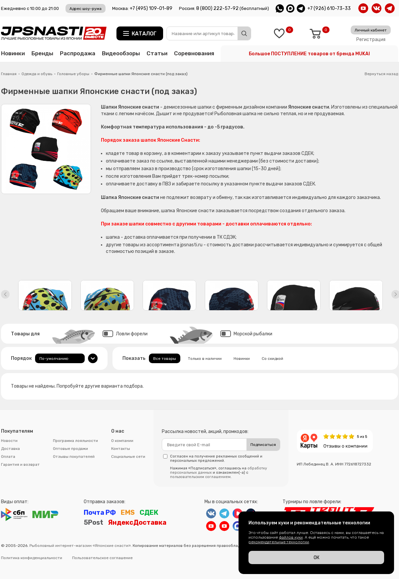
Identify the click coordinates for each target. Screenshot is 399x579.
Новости (9, 440)
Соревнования (194, 53)
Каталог (144, 33)
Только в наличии (205, 358)
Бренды (42, 53)
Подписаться (263, 444)
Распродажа (77, 53)
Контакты (120, 448)
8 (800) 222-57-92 (217, 8)
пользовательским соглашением (200, 477)
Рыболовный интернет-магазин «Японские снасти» (80, 545)
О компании (122, 440)
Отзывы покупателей (74, 456)
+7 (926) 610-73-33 (329, 8)
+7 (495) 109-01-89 (151, 8)
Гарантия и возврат (20, 464)
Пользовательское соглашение (102, 557)
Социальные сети (128, 456)
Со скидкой (272, 358)
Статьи (157, 53)
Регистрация (370, 39)
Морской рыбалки (246, 334)
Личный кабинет (371, 30)
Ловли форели (125, 334)
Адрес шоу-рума (85, 8)
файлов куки (291, 537)
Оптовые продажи (70, 448)
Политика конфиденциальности (31, 557)
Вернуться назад (381, 74)
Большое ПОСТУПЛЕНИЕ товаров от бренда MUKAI (309, 54)
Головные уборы (73, 74)
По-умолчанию (53, 358)
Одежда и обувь (37, 74)
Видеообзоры (121, 53)
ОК (316, 557)
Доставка (10, 448)
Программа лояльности (75, 440)
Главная (9, 74)
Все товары (164, 358)
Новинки (13, 53)
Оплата (8, 456)
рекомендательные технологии (278, 542)
